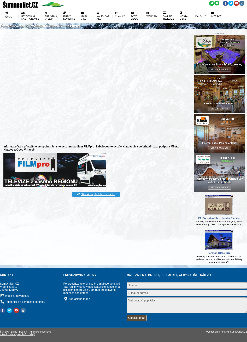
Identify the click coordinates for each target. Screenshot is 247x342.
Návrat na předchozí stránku (98, 194)
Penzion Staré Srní (219, 252)
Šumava (4, 331)
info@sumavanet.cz (17, 295)
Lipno (14, 331)
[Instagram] (241, 3)
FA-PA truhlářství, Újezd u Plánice (219, 218)
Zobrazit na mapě (79, 298)
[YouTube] (236, 3)
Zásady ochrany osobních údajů (17, 334)
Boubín (23, 331)
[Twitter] (230, 3)
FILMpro (89, 146)
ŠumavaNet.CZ (238, 331)
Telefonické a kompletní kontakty (25, 301)
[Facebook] (225, 3)
